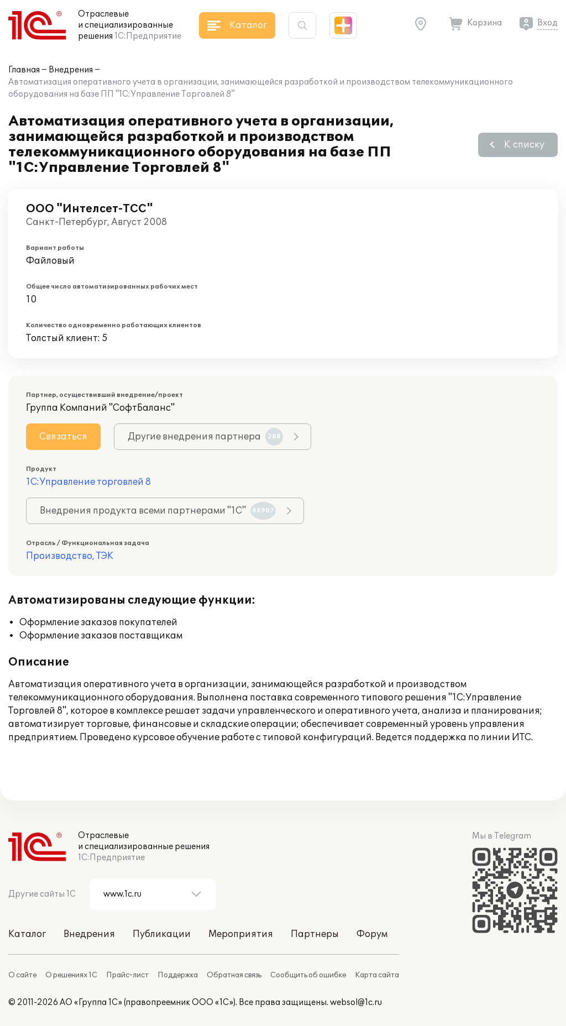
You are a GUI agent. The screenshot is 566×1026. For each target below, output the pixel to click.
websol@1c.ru (356, 1002)
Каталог (27, 934)
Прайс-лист (127, 975)
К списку (524, 144)
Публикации (162, 934)
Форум (372, 934)
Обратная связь (234, 975)
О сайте (22, 975)
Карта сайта (377, 975)
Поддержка (178, 975)
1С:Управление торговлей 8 (88, 482)
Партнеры (315, 934)
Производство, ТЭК (69, 556)
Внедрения (71, 70)
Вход (547, 23)
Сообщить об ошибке (308, 975)
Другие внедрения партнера (205, 437)
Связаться (63, 436)
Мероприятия (240, 934)
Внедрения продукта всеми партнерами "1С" (158, 511)
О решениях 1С (71, 975)
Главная (24, 70)
